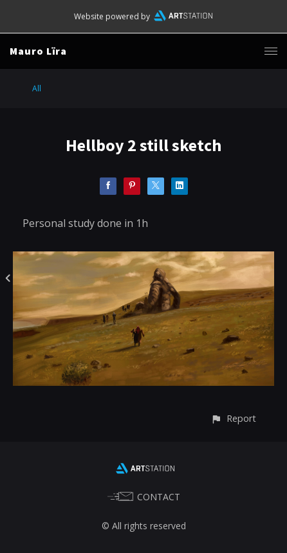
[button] (233, 418)
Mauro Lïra (38, 50)
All (36, 88)
